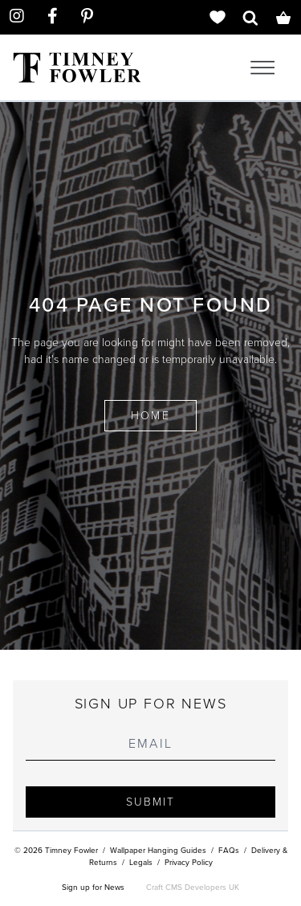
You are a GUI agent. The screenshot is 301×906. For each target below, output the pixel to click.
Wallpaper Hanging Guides (158, 850)
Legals (141, 862)
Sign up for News (93, 887)
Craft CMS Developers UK (192, 887)
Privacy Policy (189, 862)
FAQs (228, 850)
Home (150, 415)
